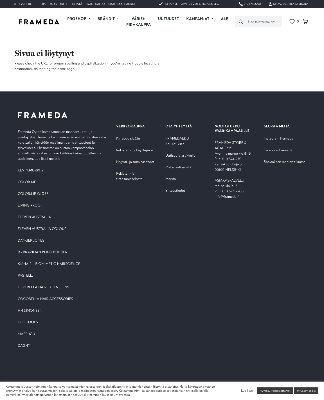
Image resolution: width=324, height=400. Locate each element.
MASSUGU (26, 334)
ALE (224, 18)
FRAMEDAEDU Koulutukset (177, 141)
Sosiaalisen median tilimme (284, 162)
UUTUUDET (168, 18)
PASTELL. (25, 275)
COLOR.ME (27, 182)
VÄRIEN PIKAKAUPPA (138, 21)
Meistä (77, 4)
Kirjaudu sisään (128, 138)
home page (65, 69)
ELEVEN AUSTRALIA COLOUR (42, 229)
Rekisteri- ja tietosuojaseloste (129, 176)
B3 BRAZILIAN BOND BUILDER (43, 252)
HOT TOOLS (28, 322)
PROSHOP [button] (77, 18)
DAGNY (24, 346)
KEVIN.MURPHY (31, 170)
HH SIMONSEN (30, 311)
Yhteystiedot (24, 4)
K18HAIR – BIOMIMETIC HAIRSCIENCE (49, 264)
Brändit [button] (107, 18)
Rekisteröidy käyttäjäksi (134, 150)
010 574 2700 (249, 4)
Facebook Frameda (278, 150)
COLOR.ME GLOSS (33, 194)
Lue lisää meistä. (48, 159)
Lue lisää (247, 391)
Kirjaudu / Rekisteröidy (288, 4)
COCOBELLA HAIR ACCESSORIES (45, 299)
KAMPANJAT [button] (198, 18)
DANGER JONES (31, 240)
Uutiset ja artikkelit (53, 4)
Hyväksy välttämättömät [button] (275, 391)
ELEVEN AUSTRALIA (34, 217)
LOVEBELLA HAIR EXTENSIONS (43, 287)
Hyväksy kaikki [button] (306, 391)
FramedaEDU (95, 4)
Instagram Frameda (278, 138)
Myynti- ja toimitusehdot (135, 162)
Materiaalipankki (121, 4)
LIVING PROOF (30, 205)
